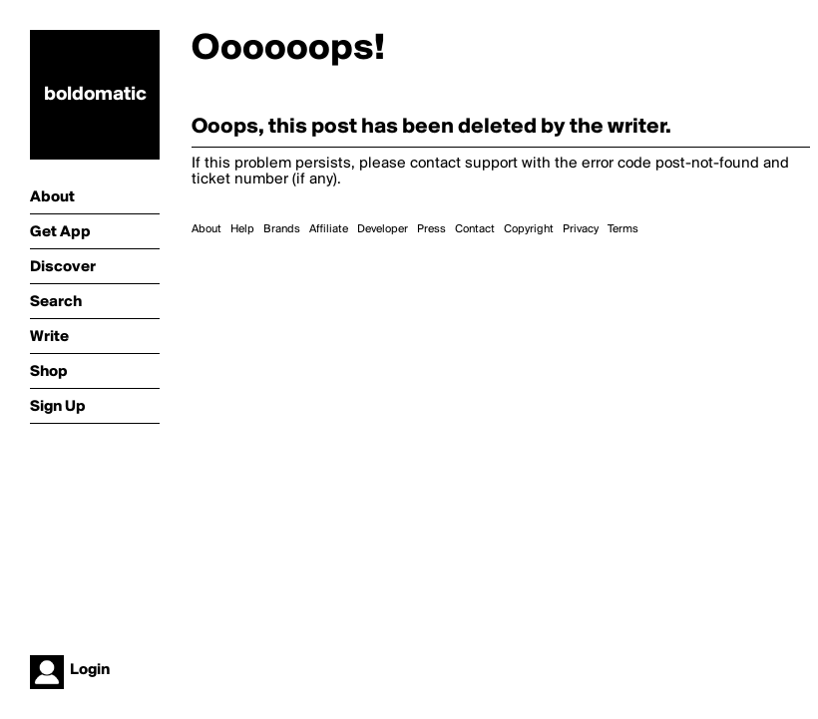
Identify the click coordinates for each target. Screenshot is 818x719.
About (206, 229)
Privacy (581, 229)
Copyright (529, 229)
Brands (281, 229)
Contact (475, 229)
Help (242, 229)
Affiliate (328, 229)
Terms (623, 229)
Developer (382, 229)
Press (431, 229)
